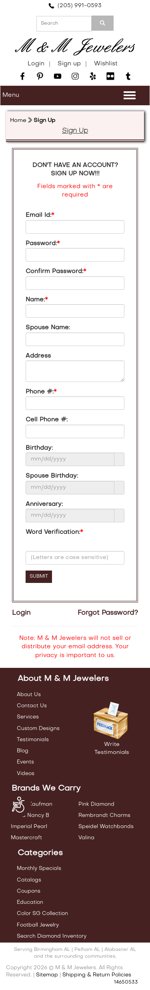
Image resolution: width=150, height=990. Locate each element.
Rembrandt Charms (104, 815)
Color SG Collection (42, 913)
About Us (29, 694)
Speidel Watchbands (106, 826)
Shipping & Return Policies (96, 975)
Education (30, 902)
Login (36, 64)
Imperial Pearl (29, 826)
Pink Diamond (96, 804)
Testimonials (33, 739)
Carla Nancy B (30, 815)
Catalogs (29, 880)
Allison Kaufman (31, 804)
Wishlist (106, 64)
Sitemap (47, 975)
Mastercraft (26, 837)
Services (28, 717)
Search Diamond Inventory (51, 936)
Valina (86, 837)
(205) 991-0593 (75, 5)
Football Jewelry (38, 925)
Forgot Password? (108, 613)
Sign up (69, 64)
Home (18, 120)
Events (25, 762)
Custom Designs (38, 728)
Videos (25, 773)
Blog (22, 751)
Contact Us (32, 706)
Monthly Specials (39, 868)
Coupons (28, 891)
